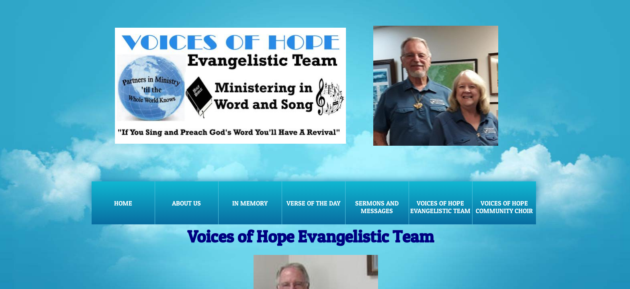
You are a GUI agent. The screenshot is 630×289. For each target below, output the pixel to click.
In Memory (250, 203)
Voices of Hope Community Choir (504, 207)
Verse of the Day (313, 203)
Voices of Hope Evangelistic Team (440, 207)
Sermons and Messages (377, 207)
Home (123, 203)
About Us (186, 203)
